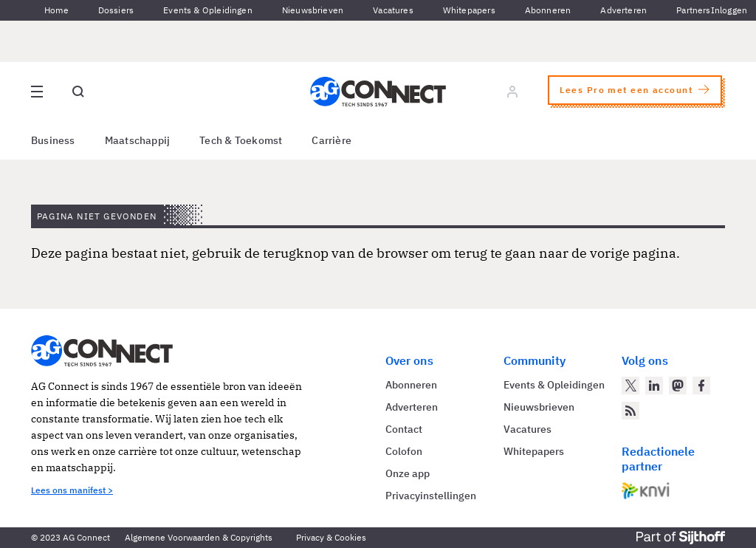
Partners (693, 10)
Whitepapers (469, 10)
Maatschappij (138, 140)
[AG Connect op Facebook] (701, 385)
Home (56, 10)
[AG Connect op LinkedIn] (654, 385)
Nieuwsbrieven (312, 10)
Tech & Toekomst (240, 140)
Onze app (407, 473)
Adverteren (623, 10)
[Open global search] (78, 91)
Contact (403, 429)
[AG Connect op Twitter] (630, 385)
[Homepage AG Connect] (378, 91)
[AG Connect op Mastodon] (678, 385)
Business (53, 140)
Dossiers (116, 10)
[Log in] (512, 91)
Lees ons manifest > (72, 490)
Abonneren (548, 10)
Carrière (331, 140)
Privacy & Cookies (331, 537)
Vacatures (393, 10)
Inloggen (729, 10)
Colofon (403, 451)
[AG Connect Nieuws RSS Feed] (630, 410)
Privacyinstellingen (430, 495)
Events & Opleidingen (207, 10)
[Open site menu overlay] (37, 91)
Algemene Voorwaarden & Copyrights (198, 537)
